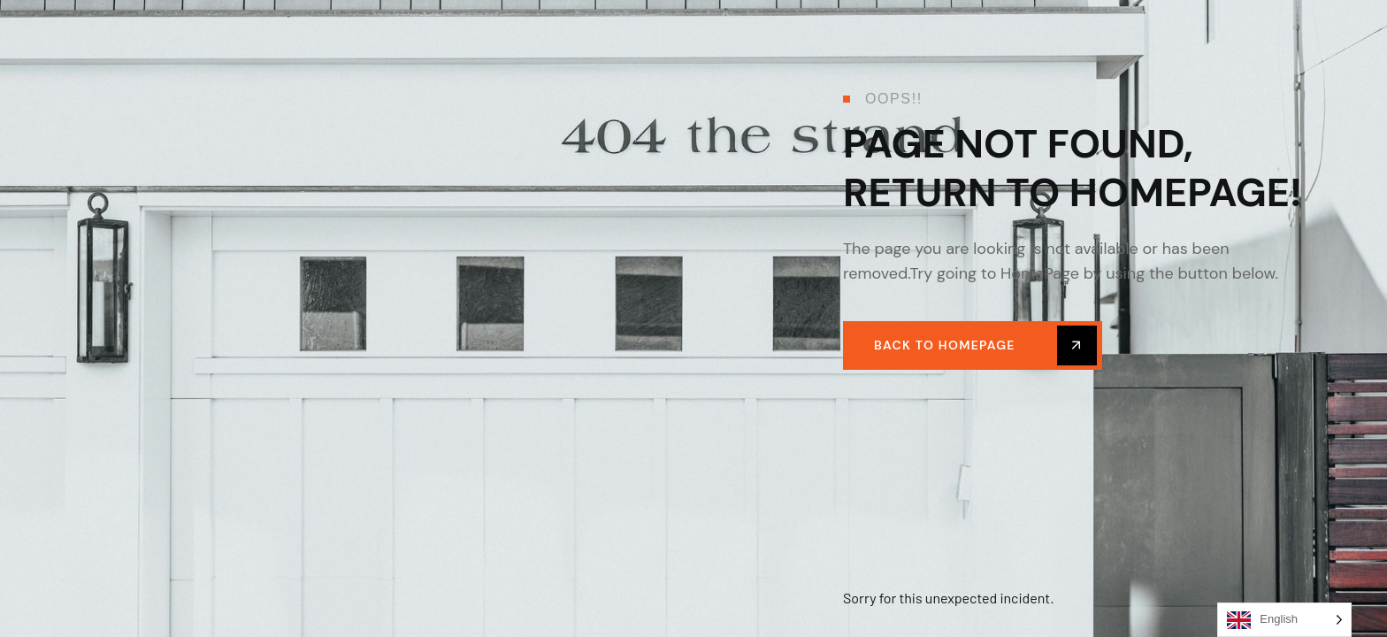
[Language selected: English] (1284, 619)
